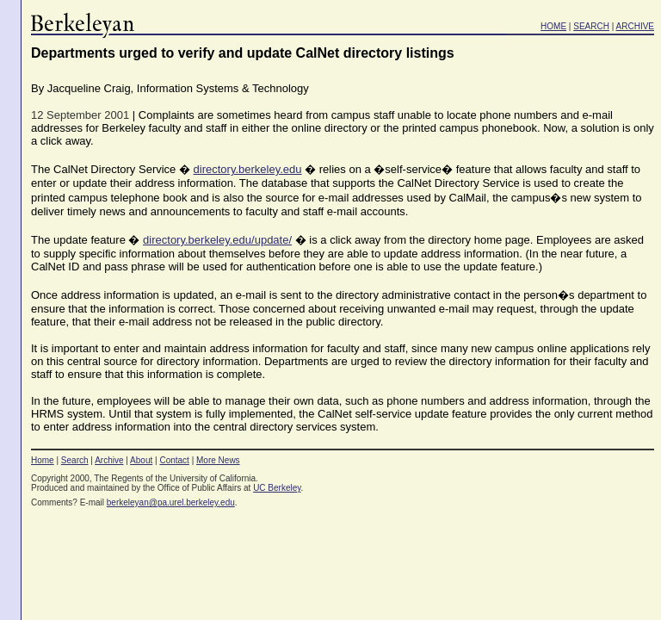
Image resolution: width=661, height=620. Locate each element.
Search (75, 460)
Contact (173, 460)
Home (42, 460)
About (141, 460)
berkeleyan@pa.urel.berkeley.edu (171, 502)
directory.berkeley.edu (248, 169)
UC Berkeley (276, 488)
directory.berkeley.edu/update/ (217, 239)
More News (218, 460)
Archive (109, 460)
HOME (553, 26)
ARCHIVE (635, 26)
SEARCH (591, 26)
